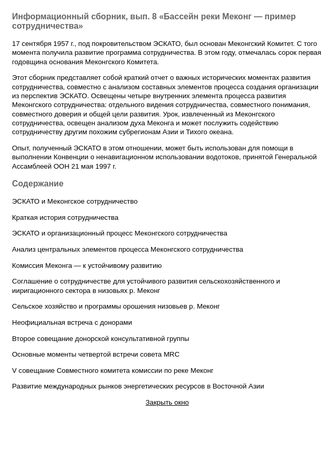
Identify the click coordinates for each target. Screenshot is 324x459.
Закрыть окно (167, 402)
